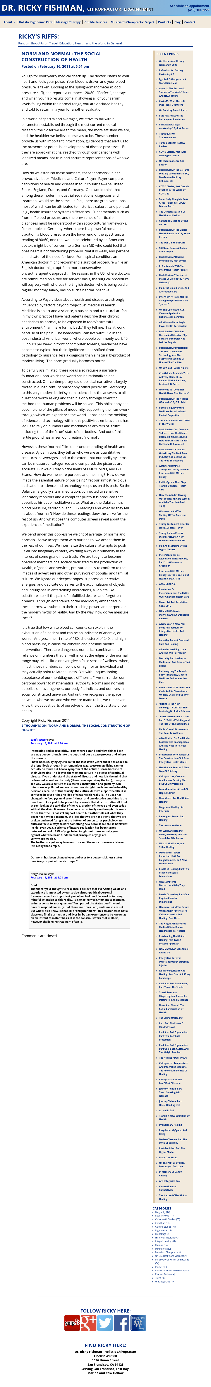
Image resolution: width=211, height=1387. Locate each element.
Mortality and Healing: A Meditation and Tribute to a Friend (174, 662)
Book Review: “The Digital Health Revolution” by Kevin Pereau (174, 233)
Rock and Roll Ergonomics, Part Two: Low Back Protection (173, 1036)
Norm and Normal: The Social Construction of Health (171, 1009)
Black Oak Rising (168, 1157)
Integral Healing (163, 1241)
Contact (190, 22)
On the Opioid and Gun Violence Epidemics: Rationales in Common (172, 313)
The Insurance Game (170, 825)
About (8, 22)
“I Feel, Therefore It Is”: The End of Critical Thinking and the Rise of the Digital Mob (174, 720)
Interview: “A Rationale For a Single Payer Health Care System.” (174, 300)
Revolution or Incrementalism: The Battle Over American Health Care (174, 593)
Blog (177, 22)
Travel (158, 1277)
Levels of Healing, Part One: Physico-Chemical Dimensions (174, 898)
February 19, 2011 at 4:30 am (49, 743)
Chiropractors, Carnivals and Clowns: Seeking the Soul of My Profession (172, 780)
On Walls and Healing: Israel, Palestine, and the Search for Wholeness (173, 834)
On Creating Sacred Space (173, 110)
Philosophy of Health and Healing (172, 1259)
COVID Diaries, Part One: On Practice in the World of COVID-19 (174, 190)
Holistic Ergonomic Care (36, 22)
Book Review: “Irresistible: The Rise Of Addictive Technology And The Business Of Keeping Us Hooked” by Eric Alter (173, 355)
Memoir (159, 1245)
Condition (160, 1223)
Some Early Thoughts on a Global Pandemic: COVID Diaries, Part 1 (173, 203)
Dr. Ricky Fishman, (77, 7)
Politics (159, 1267)
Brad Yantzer (39, 740)
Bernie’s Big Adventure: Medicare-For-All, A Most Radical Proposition (172, 411)
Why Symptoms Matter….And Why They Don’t (172, 885)
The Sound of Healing (171, 1017)
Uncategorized (162, 1281)
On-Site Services (95, 22)
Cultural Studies (163, 1226)
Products (164, 22)
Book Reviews (162, 1215)
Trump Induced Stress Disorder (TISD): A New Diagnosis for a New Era (172, 537)
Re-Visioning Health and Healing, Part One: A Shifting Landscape (174, 974)
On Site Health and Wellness (169, 1255)
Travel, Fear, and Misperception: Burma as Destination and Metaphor (173, 996)
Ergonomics (161, 1230)
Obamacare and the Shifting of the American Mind (173, 515)
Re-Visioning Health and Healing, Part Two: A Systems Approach (172, 940)
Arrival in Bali (166, 1110)
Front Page (160, 1233)
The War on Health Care (172, 242)
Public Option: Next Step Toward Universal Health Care (172, 486)
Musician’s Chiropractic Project (132, 22)
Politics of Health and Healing (170, 1270)
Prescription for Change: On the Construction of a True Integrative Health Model (174, 758)
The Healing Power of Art (173, 1057)
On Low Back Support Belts (174, 367)
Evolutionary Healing (170, 1124)
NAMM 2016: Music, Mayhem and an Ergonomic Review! (174, 615)
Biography (160, 1212)
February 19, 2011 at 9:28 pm (49, 877)
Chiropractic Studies (165, 1219)
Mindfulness (161, 1248)
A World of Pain (167, 584)
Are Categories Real (169, 1181)
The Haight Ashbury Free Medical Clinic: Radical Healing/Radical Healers (172, 927)
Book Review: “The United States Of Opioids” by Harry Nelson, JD (174, 279)
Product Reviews (163, 1274)
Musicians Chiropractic (166, 1252)
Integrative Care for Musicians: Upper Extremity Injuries (174, 961)
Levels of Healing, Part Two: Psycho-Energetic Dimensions (174, 872)
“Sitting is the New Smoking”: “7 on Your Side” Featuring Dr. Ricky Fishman (174, 707)
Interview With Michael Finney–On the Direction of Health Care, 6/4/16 (174, 575)
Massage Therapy (68, 22)
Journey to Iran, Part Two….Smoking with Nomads (170, 1092)
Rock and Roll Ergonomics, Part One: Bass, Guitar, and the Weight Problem (174, 1049)
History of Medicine (165, 1237)
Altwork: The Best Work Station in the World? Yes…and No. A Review (174, 92)
